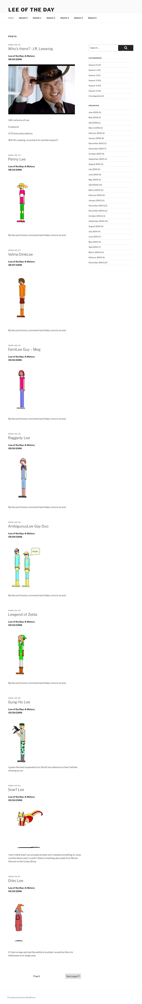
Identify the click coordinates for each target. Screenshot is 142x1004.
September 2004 (96, 221)
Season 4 (78, 18)
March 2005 (94, 190)
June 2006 (93, 112)
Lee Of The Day (31, 10)
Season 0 (23, 18)
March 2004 (94, 252)
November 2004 (96, 211)
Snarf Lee (16, 789)
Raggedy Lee (19, 438)
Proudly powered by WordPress (21, 997)
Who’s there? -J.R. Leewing (30, 49)
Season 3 (64, 18)
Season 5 (92, 18)
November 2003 (96, 262)
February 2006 (95, 133)
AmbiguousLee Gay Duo (28, 526)
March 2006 (94, 128)
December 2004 (96, 205)
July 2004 (93, 231)
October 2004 (95, 216)
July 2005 (93, 169)
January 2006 (95, 138)
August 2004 (95, 226)
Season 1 (37, 18)
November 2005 (96, 148)
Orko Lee (15, 880)
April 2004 (93, 247)
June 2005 (93, 174)
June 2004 (93, 236)
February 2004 (95, 257)
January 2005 (95, 200)
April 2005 (93, 185)
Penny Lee (17, 159)
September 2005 (96, 159)
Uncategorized (95, 96)
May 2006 (93, 117)
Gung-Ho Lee (19, 702)
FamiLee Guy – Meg (24, 349)
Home (11, 18)
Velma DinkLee (20, 254)
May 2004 (93, 242)
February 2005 (95, 195)
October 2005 (95, 154)
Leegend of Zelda (22, 614)
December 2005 (96, 143)
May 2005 (93, 179)
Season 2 (51, 18)
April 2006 (93, 123)
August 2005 (95, 164)
